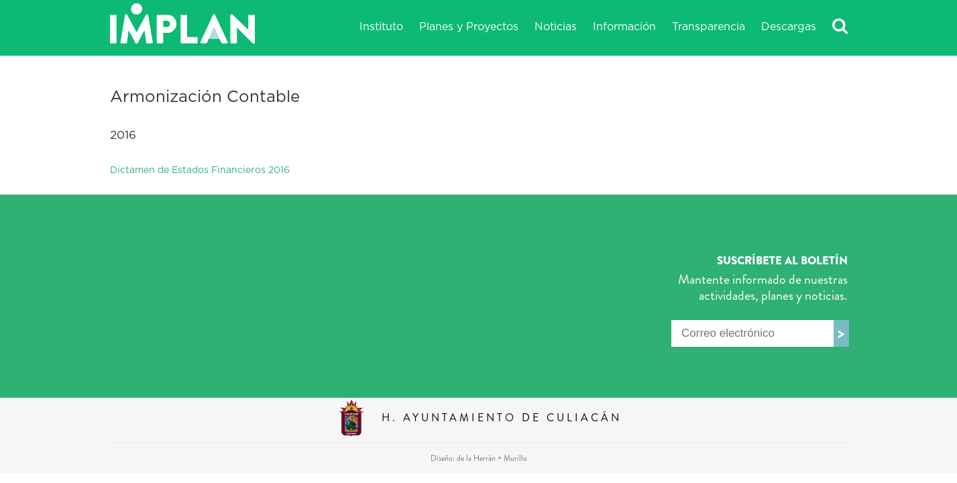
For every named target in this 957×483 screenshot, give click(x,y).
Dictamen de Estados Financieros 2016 (200, 170)
